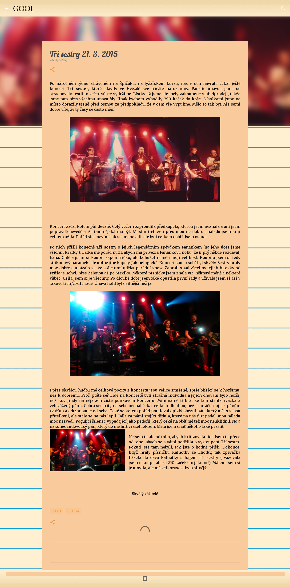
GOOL (23, 8)
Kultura (73, 511)
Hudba (56, 511)
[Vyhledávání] (41, 8)
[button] (52, 70)
